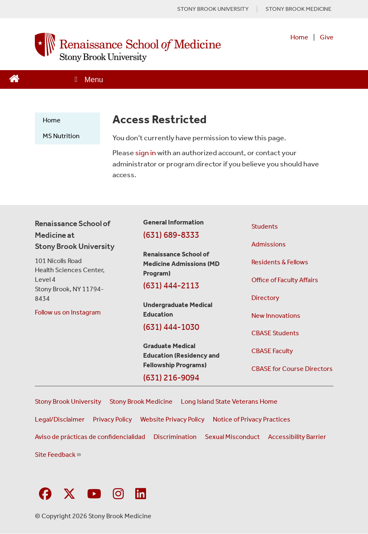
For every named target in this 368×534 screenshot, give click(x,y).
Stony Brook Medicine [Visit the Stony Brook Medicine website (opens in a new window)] (141, 401)
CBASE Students (275, 333)
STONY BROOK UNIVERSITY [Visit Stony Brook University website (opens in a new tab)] (213, 9)
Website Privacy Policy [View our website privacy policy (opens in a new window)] (172, 419)
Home (299, 37)
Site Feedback (58, 454)
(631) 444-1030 (171, 327)
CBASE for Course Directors (292, 369)
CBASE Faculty (272, 351)
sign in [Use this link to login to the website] (145, 152)
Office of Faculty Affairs (284, 280)
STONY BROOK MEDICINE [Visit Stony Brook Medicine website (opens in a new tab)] (298, 9)
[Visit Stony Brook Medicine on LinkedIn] (140, 494)
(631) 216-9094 (171, 378)
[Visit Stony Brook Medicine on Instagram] (118, 494)
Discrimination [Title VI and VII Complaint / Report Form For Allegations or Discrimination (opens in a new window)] (175, 437)
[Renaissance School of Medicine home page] (128, 47)
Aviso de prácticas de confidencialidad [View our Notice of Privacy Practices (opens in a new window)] (90, 437)
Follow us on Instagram (68, 312)
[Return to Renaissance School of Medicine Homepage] (14, 78)
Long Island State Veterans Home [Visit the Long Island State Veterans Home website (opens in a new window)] (229, 401)
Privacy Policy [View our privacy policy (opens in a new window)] (112, 419)
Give (327, 37)
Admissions (268, 244)
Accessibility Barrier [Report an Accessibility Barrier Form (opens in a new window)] (297, 437)
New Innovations (275, 315)
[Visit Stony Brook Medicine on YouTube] (94, 494)
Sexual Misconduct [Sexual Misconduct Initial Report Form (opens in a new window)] (232, 437)
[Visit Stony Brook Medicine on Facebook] (45, 494)
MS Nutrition (61, 136)
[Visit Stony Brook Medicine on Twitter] (69, 494)
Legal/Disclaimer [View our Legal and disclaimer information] (60, 419)
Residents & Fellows (279, 262)
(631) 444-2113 (171, 285)
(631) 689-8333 (171, 235)
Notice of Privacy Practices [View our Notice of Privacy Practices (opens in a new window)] (251, 419)
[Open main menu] (88, 79)
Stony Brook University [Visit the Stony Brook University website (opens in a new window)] (68, 401)
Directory (265, 298)
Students (264, 226)
